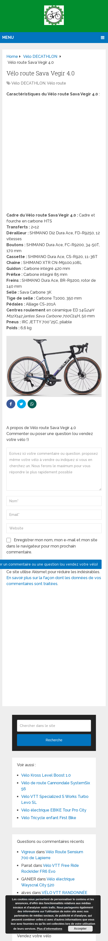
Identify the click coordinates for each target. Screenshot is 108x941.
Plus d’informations (49, 928)
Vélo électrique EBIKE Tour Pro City (53, 810)
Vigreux (28, 852)
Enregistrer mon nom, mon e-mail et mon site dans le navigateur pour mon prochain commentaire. (51, 546)
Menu (8, 37)
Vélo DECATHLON (28, 83)
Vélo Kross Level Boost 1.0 (46, 775)
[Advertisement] (54, 156)
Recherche (54, 740)
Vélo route (56, 83)
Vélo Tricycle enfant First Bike (48, 817)
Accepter (80, 928)
